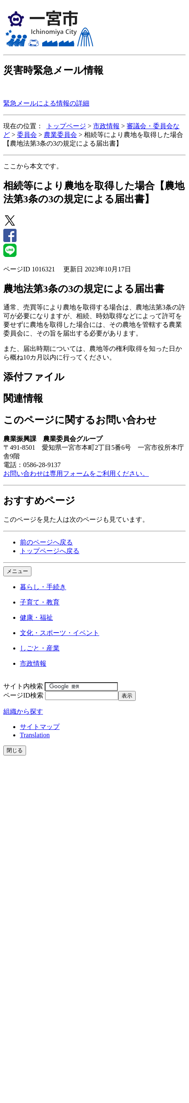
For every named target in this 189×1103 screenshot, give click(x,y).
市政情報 (106, 125)
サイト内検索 (23, 686)
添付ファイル (34, 377)
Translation (35, 735)
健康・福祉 (36, 617)
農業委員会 (60, 134)
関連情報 (23, 398)
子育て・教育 (40, 602)
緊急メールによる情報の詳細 (46, 103)
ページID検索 (23, 695)
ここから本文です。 (33, 166)
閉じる (15, 750)
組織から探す (23, 711)
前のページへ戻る (46, 542)
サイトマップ (40, 726)
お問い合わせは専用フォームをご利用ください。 (76, 473)
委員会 (27, 134)
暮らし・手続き (43, 586)
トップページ (66, 125)
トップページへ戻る (49, 550)
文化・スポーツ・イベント (59, 632)
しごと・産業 (40, 648)
